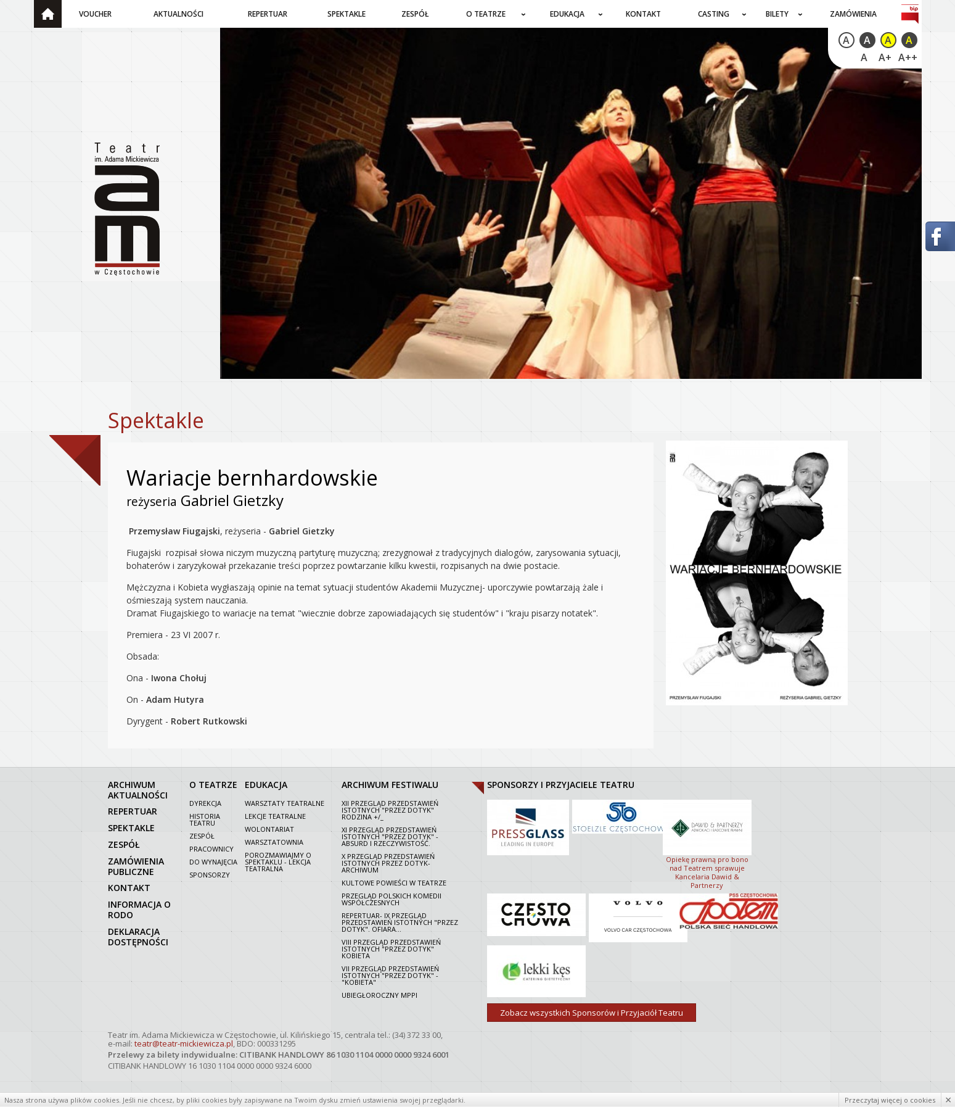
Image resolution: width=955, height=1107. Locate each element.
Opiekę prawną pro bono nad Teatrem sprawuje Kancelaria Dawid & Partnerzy (707, 843)
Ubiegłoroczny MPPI (379, 995)
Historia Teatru (204, 819)
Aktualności (178, 14)
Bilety (777, 14)
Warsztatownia (274, 842)
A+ (885, 57)
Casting (713, 14)
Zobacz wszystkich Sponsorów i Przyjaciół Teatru (591, 1012)
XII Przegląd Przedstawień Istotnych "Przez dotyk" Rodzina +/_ (390, 809)
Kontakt (643, 14)
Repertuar (267, 14)
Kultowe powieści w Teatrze (394, 882)
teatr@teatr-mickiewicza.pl (183, 1043)
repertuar (132, 811)
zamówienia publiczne (136, 866)
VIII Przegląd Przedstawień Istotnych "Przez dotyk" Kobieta (391, 948)
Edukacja (567, 14)
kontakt (129, 887)
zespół (124, 844)
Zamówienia (853, 14)
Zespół (415, 14)
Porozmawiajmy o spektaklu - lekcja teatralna (278, 861)
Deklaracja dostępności (138, 937)
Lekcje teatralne (275, 816)
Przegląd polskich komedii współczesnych (391, 899)
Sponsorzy (209, 874)
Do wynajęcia (213, 861)
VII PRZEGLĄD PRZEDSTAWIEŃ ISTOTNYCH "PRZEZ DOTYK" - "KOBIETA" (390, 975)
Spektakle (346, 14)
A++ (907, 57)
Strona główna (48, 14)
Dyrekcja (205, 803)
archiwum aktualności (138, 790)
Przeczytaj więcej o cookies (890, 1100)
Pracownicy (211, 848)
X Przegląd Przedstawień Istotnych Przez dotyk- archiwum (388, 863)
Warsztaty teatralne (284, 803)
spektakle (131, 828)
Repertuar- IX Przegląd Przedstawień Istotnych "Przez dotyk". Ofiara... (400, 922)
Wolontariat (269, 829)
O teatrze (486, 14)
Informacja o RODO (139, 909)
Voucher (95, 14)
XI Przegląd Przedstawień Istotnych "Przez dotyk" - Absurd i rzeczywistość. (390, 836)
